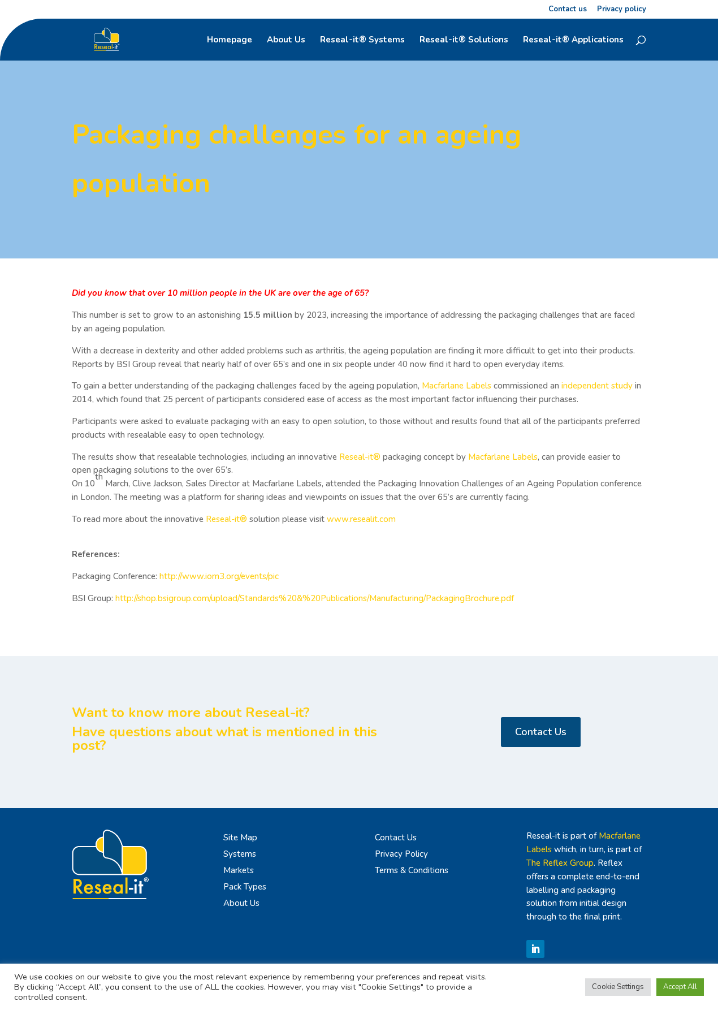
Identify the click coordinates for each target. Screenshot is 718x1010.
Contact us (567, 10)
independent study (597, 385)
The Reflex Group (560, 863)
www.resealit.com (361, 519)
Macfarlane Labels (455, 385)
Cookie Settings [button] (618, 987)
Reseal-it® (359, 457)
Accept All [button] (680, 987)
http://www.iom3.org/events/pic (219, 576)
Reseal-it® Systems (362, 40)
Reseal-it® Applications (573, 40)
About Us (286, 40)
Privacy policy (621, 10)
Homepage (229, 40)
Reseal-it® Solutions (463, 40)
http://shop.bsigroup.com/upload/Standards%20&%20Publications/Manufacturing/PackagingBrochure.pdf (314, 598)
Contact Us (540, 732)
